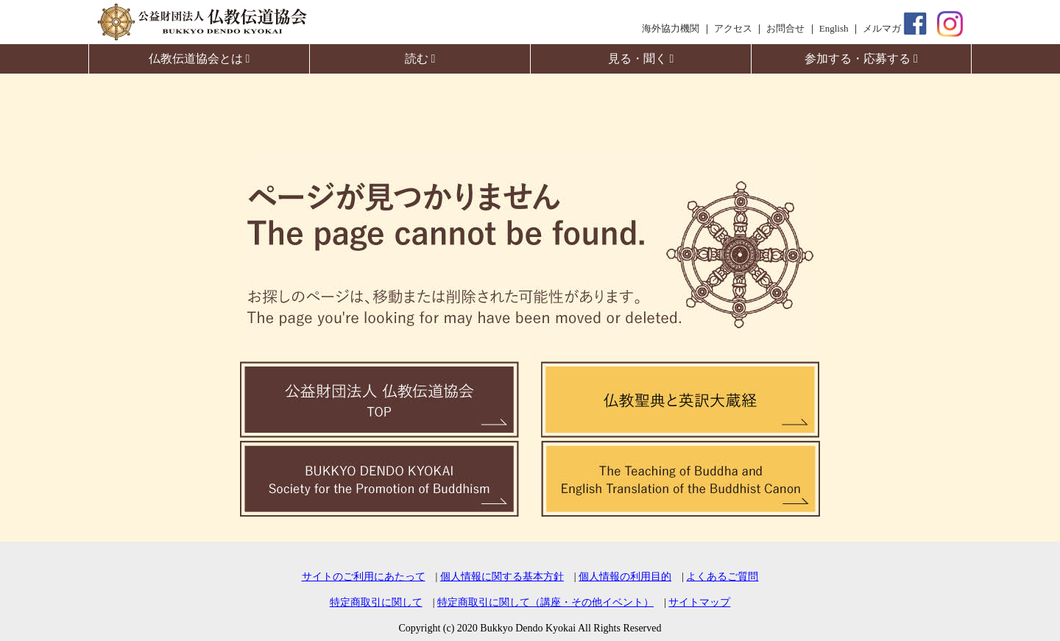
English (834, 28)
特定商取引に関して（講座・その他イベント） (545, 602)
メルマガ (882, 28)
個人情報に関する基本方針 (502, 576)
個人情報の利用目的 (625, 576)
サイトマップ (699, 602)
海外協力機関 (670, 28)
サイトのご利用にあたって (363, 576)
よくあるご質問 (722, 576)
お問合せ (785, 28)
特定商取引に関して (376, 602)
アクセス (733, 28)
